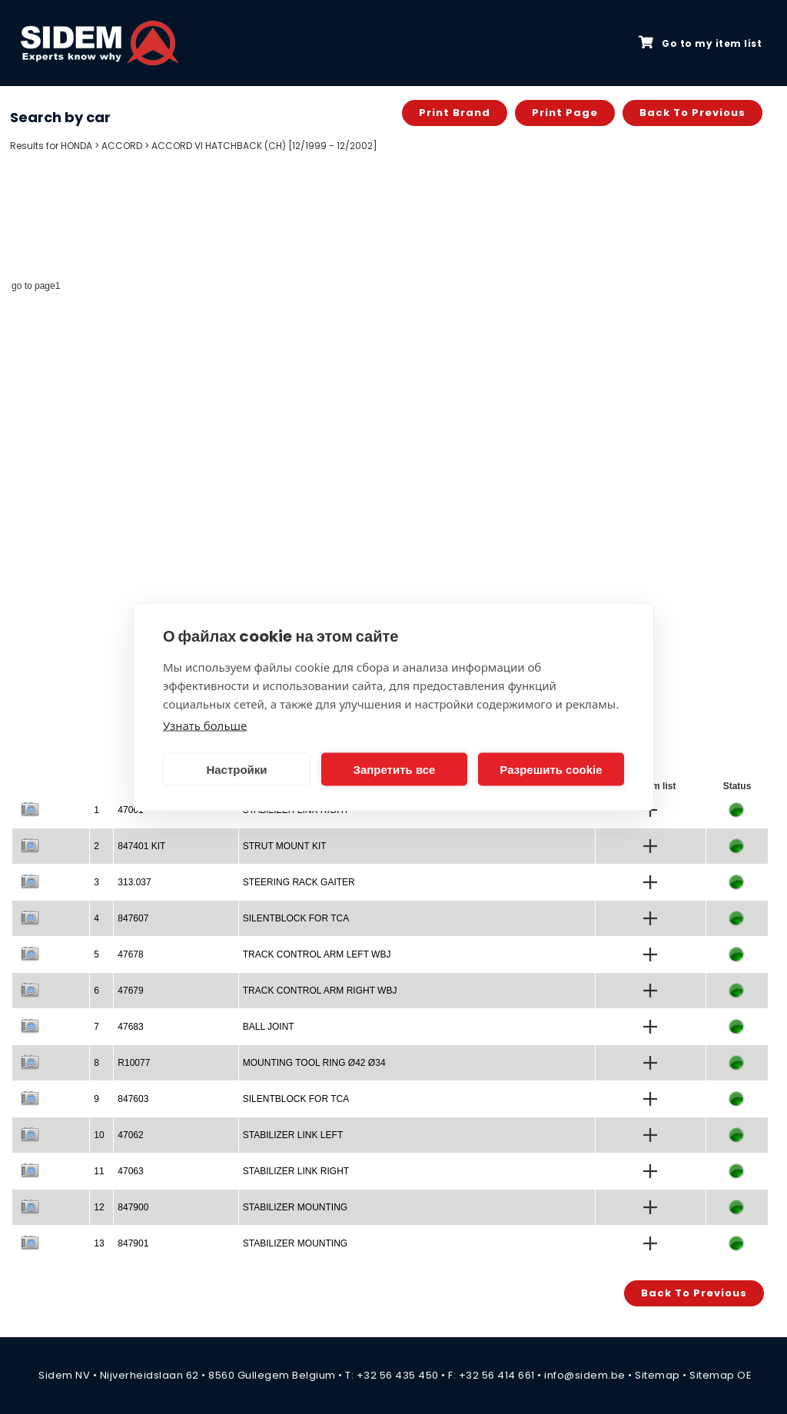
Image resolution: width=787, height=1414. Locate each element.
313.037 (134, 882)
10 (99, 1135)
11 (99, 1171)
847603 (133, 1099)
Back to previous (692, 112)
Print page (565, 112)
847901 (133, 1243)
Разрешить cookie (551, 768)
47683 (130, 1026)
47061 (130, 810)
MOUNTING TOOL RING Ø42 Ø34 (314, 1062)
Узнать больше (205, 725)
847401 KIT (141, 846)
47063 (130, 1171)
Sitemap (657, 1375)
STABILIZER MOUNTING (295, 1207)
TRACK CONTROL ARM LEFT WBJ (317, 954)
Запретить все (395, 768)
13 (99, 1243)
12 (99, 1207)
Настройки (236, 768)
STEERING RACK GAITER (299, 882)
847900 (133, 1207)
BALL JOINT (268, 1026)
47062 (130, 1135)
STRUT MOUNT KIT (285, 846)
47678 (130, 954)
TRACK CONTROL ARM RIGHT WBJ (320, 990)
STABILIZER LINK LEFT (293, 1135)
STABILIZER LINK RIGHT (296, 1171)
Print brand (454, 112)
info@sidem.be (585, 1375)
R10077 (134, 1062)
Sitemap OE (720, 1375)
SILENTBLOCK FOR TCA (296, 918)
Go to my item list (700, 43)
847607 (133, 918)
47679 (130, 990)
